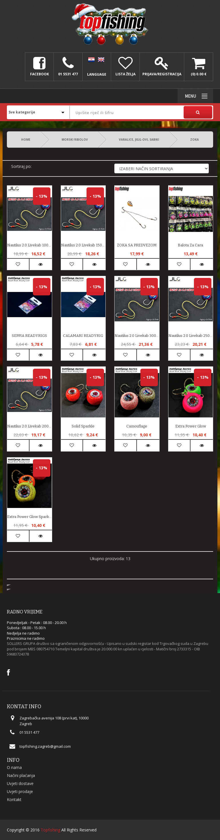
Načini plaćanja (21, 775)
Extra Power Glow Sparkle (29, 517)
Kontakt (14, 799)
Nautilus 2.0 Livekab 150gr (83, 245)
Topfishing (50, 830)
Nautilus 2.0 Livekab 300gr (137, 335)
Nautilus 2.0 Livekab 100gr (29, 245)
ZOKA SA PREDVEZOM (137, 245)
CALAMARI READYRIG (83, 335)
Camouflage (136, 426)
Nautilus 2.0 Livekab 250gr (190, 335)
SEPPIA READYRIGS (29, 335)
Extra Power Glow (190, 426)
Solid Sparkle (83, 426)
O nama (14, 767)
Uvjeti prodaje (20, 791)
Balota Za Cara (190, 245)
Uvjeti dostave (20, 783)
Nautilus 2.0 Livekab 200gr (29, 426)
